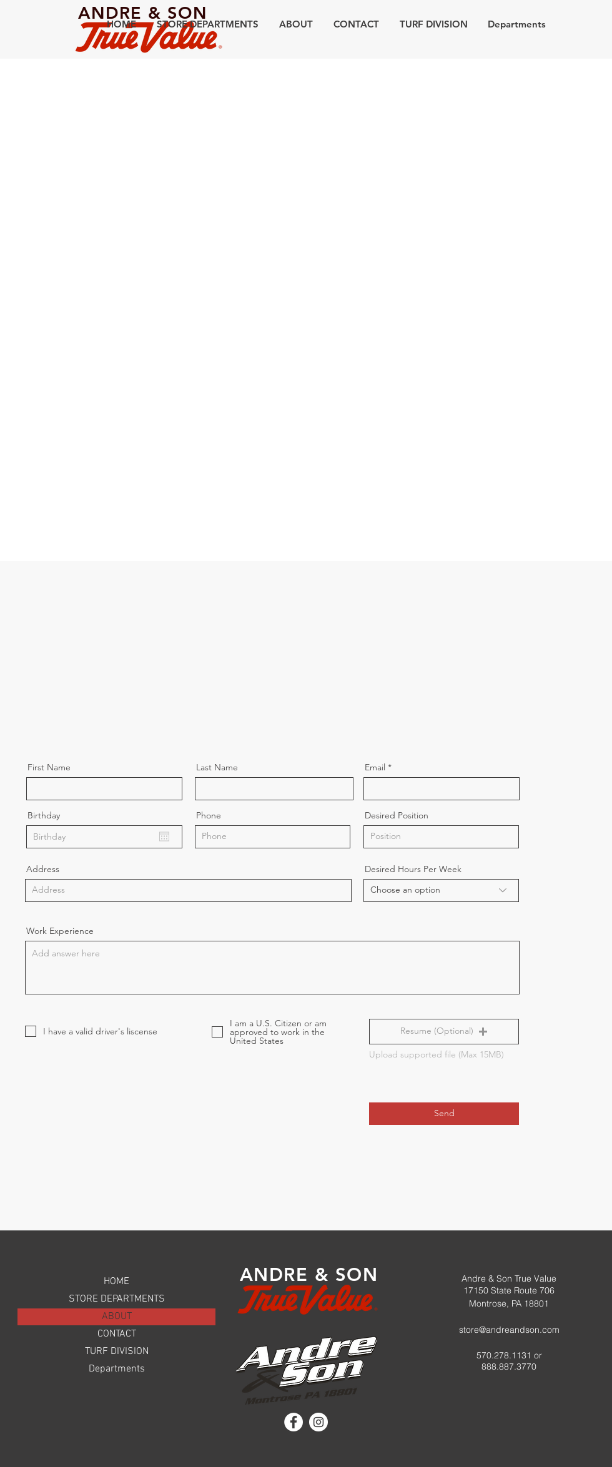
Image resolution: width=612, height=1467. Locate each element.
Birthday (43, 815)
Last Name (217, 767)
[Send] (444, 1113)
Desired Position (396, 815)
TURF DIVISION (117, 1351)
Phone (208, 815)
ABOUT (117, 1316)
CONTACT (116, 1334)
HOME (116, 1281)
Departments (117, 1369)
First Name (49, 767)
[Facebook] (293, 1422)
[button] (207, 24)
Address (42, 869)
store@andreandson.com (509, 1329)
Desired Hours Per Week (413, 869)
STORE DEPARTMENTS (117, 1299)
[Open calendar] (164, 836)
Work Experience (60, 930)
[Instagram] (318, 1422)
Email (375, 767)
